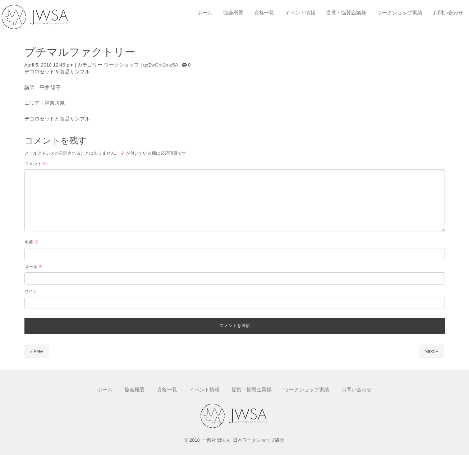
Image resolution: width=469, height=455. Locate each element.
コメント (35, 163)
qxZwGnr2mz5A (160, 65)
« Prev (36, 351)
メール (33, 266)
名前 (31, 242)
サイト (30, 291)
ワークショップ (121, 65)
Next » (431, 351)
